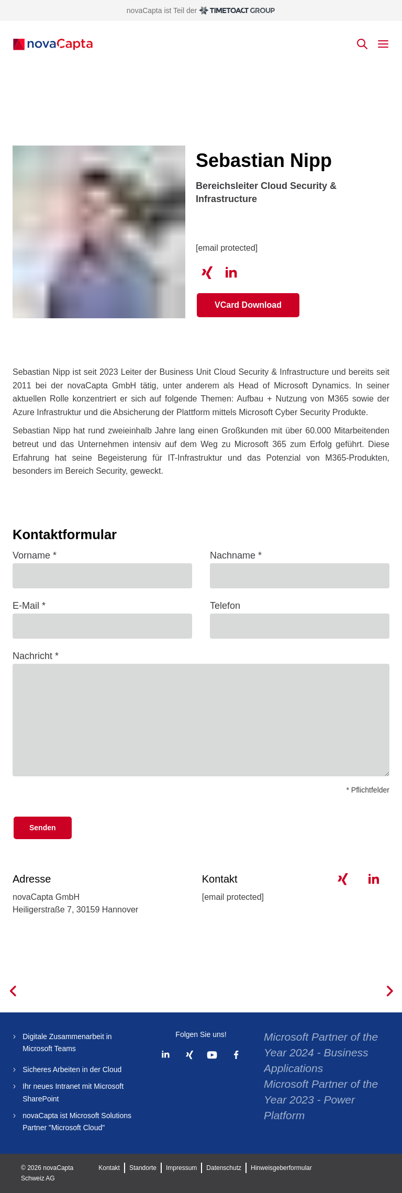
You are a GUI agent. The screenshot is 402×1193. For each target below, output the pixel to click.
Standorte (143, 1168)
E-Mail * (29, 605)
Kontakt (109, 1168)
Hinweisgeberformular (281, 1168)
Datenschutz (223, 1168)
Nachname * (236, 555)
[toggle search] (362, 44)
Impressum (181, 1168)
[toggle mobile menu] (383, 44)
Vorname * (35, 555)
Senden (42, 827)
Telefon (225, 605)
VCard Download (248, 304)
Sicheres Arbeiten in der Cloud (72, 1069)
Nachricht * (36, 656)
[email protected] (227, 247)
